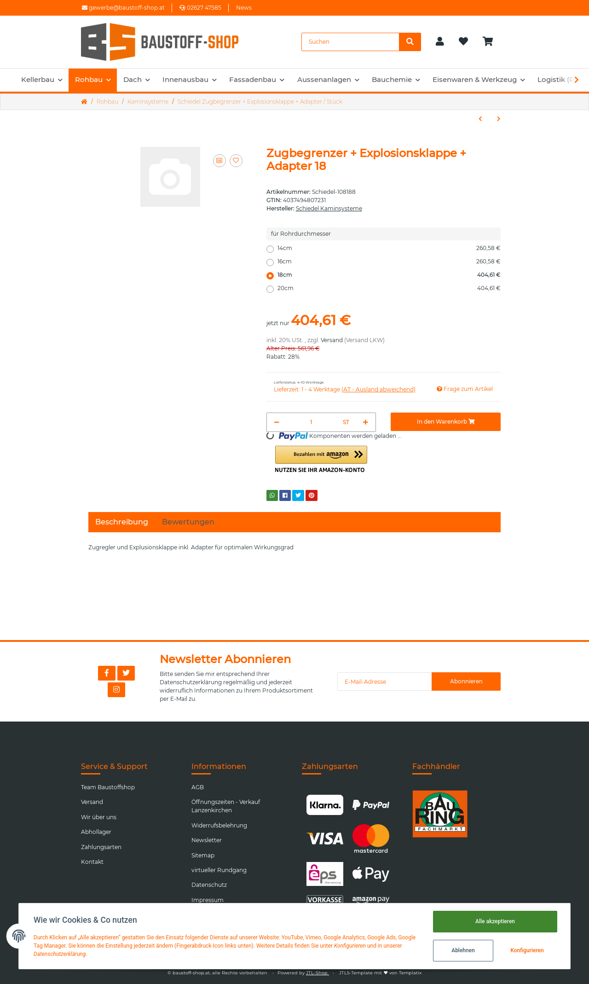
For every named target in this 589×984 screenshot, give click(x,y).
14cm (389, 248)
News (244, 7)
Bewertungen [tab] (188, 522)
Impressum (207, 900)
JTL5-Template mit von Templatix (380, 972)
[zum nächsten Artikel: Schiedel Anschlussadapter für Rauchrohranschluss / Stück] (499, 119)
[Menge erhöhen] (365, 422)
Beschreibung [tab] (121, 522)
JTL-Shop (317, 972)
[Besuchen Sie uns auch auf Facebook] (106, 673)
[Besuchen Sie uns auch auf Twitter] (126, 673)
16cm (389, 261)
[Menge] (311, 422)
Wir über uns (98, 817)
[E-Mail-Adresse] (384, 681)
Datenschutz (209, 884)
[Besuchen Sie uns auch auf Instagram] (116, 689)
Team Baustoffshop (108, 787)
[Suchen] (350, 42)
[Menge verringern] (277, 422)
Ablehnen (463, 950)
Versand (332, 340)
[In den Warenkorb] (446, 422)
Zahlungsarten (101, 847)
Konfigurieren (526, 950)
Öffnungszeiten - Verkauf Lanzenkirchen (225, 806)
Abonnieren (466, 681)
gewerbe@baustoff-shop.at (123, 7)
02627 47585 (200, 7)
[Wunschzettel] (463, 42)
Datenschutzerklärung (191, 682)
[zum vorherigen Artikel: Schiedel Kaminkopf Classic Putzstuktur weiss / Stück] (480, 119)
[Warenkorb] (491, 42)
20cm (389, 288)
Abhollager (96, 831)
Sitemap (202, 855)
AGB (197, 787)
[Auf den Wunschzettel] (236, 160)
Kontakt (92, 861)
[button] (439, 42)
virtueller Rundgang (219, 870)
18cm (389, 275)
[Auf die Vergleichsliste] (219, 160)
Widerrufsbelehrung (219, 825)
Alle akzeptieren (495, 921)
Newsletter (206, 840)
